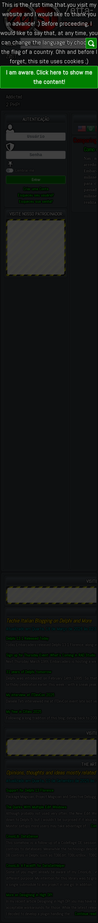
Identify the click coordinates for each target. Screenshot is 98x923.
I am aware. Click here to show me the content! (49, 77)
